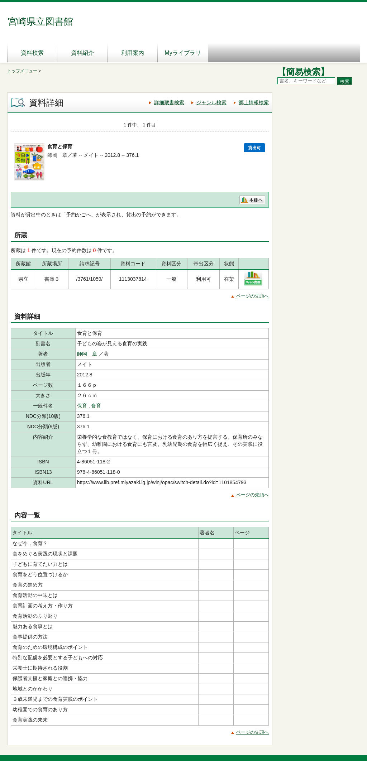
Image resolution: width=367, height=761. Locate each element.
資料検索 (32, 53)
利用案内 (132, 53)
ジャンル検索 (211, 102)
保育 (82, 406)
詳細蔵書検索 (169, 102)
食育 (96, 406)
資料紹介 (82, 53)
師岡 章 (87, 354)
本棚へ (256, 200)
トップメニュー (22, 70)
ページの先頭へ (252, 296)
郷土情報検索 (254, 102)
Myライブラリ (183, 53)
